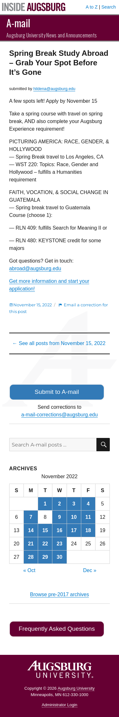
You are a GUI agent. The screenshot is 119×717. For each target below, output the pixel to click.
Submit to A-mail (57, 391)
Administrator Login (59, 704)
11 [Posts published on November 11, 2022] (88, 517)
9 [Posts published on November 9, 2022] (59, 517)
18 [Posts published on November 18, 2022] (88, 530)
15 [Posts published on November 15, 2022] (45, 530)
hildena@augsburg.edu (54, 88)
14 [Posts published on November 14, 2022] (31, 530)
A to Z (92, 7)
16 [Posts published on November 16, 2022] (60, 530)
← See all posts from (58, 343)
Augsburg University (76, 688)
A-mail (18, 22)
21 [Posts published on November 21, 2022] (31, 543)
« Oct (29, 570)
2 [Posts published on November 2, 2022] (59, 503)
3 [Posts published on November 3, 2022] (73, 503)
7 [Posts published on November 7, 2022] (31, 517)
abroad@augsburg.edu (35, 268)
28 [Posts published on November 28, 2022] (31, 557)
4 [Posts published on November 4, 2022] (88, 503)
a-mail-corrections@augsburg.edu (59, 414)
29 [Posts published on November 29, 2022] (45, 557)
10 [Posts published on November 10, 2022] (74, 517)
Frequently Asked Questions (57, 628)
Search (108, 7)
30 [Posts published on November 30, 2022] (60, 557)
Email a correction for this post (58, 308)
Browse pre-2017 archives (59, 594)
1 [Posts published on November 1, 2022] (45, 503)
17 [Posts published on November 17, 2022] (74, 530)
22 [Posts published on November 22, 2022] (45, 543)
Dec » (89, 570)
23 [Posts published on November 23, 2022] (60, 543)
